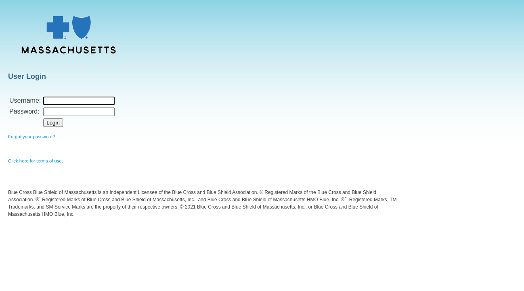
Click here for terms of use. (35, 160)
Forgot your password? (31, 136)
